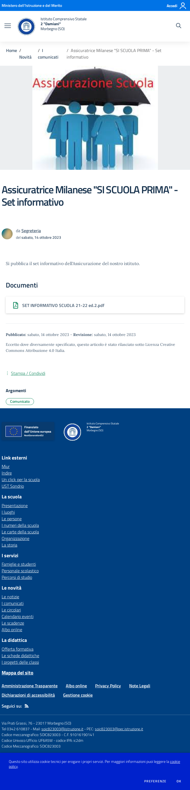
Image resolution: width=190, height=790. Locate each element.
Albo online (12, 629)
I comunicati (48, 53)
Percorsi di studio (17, 577)
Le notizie (10, 596)
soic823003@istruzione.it (62, 729)
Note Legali (139, 685)
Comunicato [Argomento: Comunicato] (20, 401)
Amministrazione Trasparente (30, 685)
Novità (25, 57)
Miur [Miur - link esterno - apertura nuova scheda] (6, 466)
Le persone (12, 518)
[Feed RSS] (26, 705)
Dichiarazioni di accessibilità (28, 695)
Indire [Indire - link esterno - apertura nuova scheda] (7, 473)
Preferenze (155, 781)
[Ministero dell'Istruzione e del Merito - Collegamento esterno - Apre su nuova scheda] (32, 5)
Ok (179, 781)
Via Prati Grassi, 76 (17, 723)
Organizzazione (15, 538)
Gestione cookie (78, 695)
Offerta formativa (17, 649)
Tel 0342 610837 (16, 729)
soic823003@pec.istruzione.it (119, 729)
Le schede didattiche (20, 655)
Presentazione (15, 505)
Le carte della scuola (20, 531)
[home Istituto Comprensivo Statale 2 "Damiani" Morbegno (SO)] (51, 26)
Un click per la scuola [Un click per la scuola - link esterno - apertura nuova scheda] (21, 479)
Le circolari (11, 610)
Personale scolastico (20, 570)
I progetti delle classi (20, 662)
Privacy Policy (108, 685)
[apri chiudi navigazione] (7, 26)
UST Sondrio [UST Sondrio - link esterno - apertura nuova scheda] (13, 486)
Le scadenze (13, 623)
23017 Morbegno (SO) (53, 723)
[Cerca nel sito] (178, 26)
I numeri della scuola (20, 525)
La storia (9, 545)
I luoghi (8, 512)
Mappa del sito (17, 672)
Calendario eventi (17, 616)
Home (11, 50)
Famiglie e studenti (19, 564)
